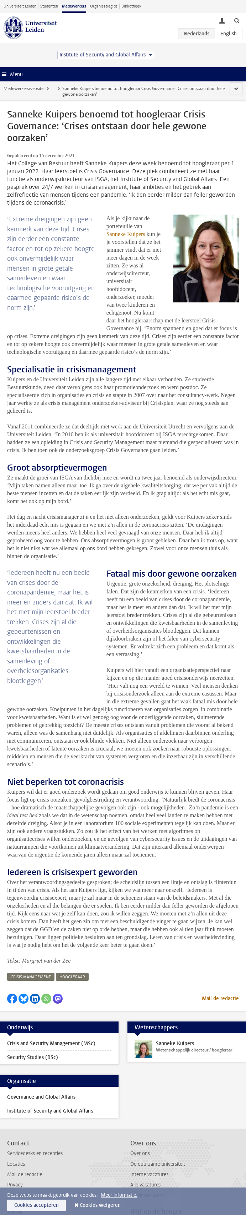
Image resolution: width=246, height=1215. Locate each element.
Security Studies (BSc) (32, 1010)
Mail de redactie (220, 951)
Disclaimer (18, 1148)
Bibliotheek (131, 6)
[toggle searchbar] (236, 20)
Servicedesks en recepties (35, 1106)
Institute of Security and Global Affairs (50, 1063)
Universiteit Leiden (20, 6)
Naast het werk (147, 1148)
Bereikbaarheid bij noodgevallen (42, 1174)
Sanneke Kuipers (207, 218)
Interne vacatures (149, 1127)
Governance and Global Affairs (41, 1049)
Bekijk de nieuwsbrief (153, 1174)
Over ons (140, 1106)
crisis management (31, 930)
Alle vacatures (145, 1137)
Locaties (16, 1117)
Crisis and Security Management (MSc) (51, 996)
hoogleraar (72, 930)
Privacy (15, 1137)
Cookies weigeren (100, 1205)
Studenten (49, 6)
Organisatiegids (103, 6)
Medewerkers (74, 6)
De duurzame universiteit (157, 1117)
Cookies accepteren (36, 1205)
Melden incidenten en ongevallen (43, 1184)
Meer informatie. (119, 1195)
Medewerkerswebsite (23, 88)
